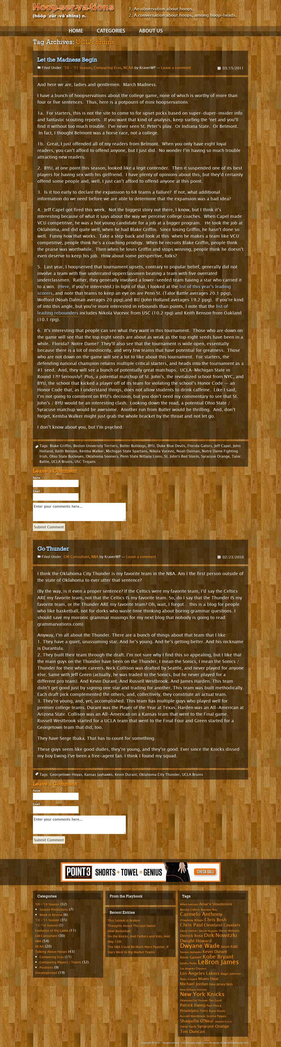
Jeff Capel (222, 446)
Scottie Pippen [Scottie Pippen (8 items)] (216, 1016)
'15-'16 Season (46, 925)
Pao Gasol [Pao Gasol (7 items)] (215, 1000)
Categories (111, 31)
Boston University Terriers (95, 446)
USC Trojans (85, 461)
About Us (151, 31)
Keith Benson (66, 451)
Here (64, 286)
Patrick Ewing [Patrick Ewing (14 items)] (192, 1005)
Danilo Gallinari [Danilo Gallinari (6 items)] (189, 931)
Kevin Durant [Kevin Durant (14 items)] (215, 952)
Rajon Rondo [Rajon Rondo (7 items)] (217, 1011)
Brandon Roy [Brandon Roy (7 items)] (209, 910)
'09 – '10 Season (47, 904)
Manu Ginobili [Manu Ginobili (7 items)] (188, 979)
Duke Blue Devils (171, 446)
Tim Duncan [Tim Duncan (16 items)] (192, 1031)
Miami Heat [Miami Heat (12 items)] (208, 979)
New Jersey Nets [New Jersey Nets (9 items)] (221, 984)
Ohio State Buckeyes (66, 456)
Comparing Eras (107, 67)
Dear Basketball (119, 931)
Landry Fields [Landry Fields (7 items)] (188, 963)
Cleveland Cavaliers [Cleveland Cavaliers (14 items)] (222, 925)
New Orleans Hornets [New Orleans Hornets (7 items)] (193, 990)
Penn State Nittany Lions (141, 456)
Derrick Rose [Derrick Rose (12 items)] (191, 936)
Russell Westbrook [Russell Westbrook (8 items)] (192, 1016)
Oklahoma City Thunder (159, 774)
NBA (94, 557)
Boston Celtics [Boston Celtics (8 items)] (190, 910)
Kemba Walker (91, 451)
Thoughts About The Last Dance (132, 926)
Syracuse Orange (215, 456)
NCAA (128, 67)
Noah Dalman (188, 451)
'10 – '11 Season (47, 920)
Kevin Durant (126, 774)
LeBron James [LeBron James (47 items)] (218, 962)
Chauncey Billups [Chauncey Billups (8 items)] (192, 920)
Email (36, 491)
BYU (151, 446)
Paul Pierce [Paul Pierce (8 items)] (214, 1006)
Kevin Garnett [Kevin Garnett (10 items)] (191, 957)
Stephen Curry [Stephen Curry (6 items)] (223, 1022)
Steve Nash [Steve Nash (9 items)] (188, 1026)
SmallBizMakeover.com (235, 1042)
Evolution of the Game (51, 930)
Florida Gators (199, 446)
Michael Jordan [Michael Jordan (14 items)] (194, 984)
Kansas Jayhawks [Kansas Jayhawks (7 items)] (191, 952)
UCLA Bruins (61, 461)
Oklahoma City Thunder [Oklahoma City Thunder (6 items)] (194, 1000)
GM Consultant (76, 557)
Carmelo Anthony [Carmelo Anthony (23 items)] (201, 914)
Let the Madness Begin (67, 59)
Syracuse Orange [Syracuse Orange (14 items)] (213, 1026)
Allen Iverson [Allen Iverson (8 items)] (189, 904)
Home (76, 31)
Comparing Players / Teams (60, 962)
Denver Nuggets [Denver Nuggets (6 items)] (208, 931)
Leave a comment (176, 67)
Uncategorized (46, 973)
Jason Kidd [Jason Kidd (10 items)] (229, 946)
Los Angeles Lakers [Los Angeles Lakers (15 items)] (200, 973)
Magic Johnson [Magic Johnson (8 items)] (231, 974)
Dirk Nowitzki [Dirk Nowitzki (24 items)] (220, 935)
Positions (46, 967)
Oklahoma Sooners (102, 456)
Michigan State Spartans (126, 451)
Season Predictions (54, 909)
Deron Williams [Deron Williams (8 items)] (229, 931)
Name (36, 478)
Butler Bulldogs (133, 446)
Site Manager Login (191, 1042)
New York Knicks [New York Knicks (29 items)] (202, 994)
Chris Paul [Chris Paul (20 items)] (191, 924)
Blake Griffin (60, 446)
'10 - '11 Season (78, 67)
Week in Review (51, 915)
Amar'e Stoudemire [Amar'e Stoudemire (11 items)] (215, 904)
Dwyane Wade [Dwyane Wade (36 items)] (200, 945)
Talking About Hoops (51, 952)
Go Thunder (53, 548)
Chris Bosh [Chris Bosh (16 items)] (216, 920)
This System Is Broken (124, 920)
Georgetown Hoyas (66, 774)
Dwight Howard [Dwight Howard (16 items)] (196, 941)
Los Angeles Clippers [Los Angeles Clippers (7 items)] (193, 969)
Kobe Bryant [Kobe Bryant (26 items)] (218, 957)
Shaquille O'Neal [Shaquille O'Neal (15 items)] (197, 1021)
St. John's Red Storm (181, 456)
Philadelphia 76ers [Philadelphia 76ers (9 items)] (194, 1011)
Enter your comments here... (79, 512)
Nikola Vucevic (162, 451)
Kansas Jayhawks (98, 774)
